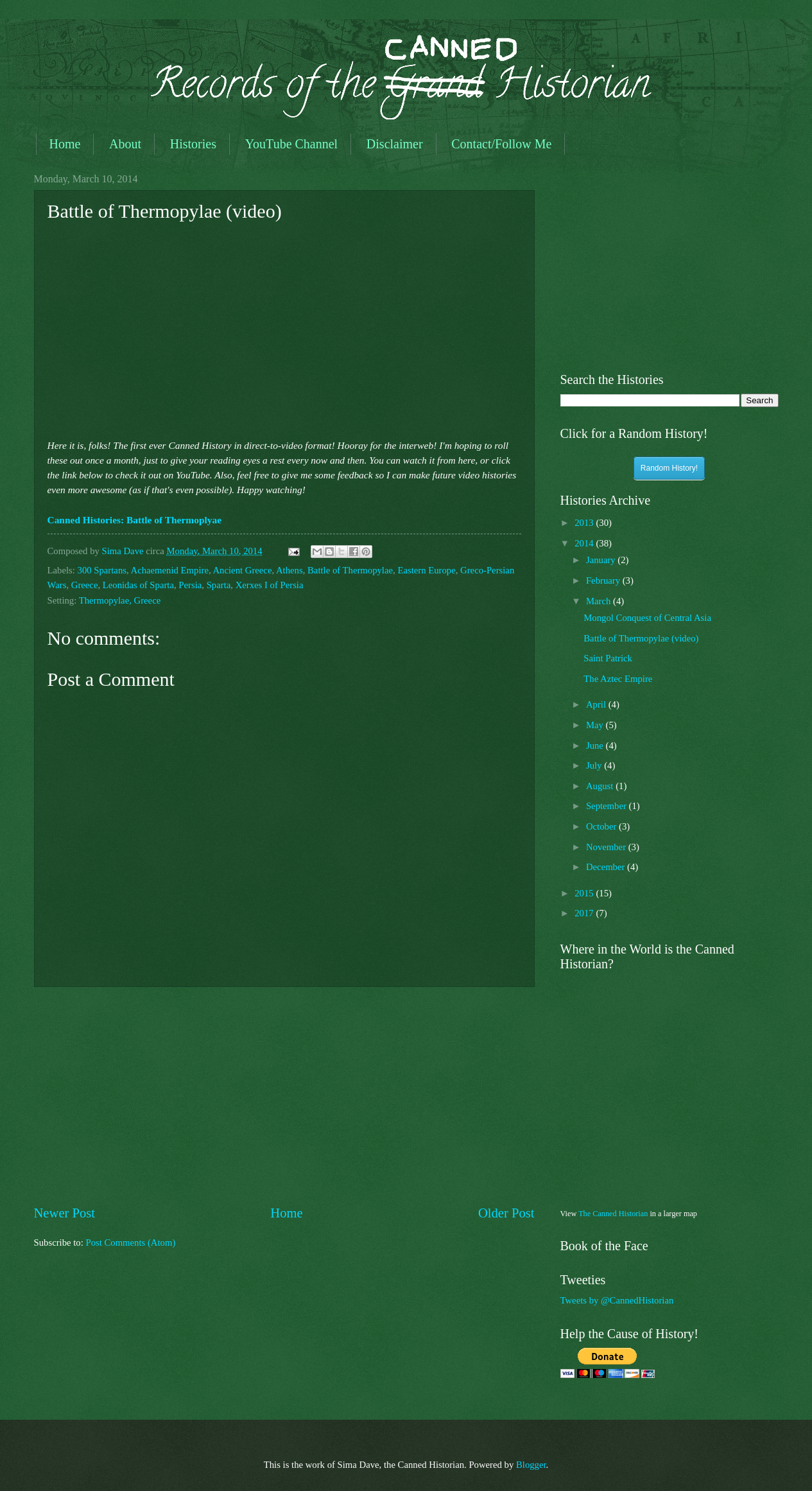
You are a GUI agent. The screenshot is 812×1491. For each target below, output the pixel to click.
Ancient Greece (242, 570)
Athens (289, 570)
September (607, 806)
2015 (585, 893)
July (595, 765)
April (597, 704)
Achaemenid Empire (170, 570)
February (604, 580)
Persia (190, 585)
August (601, 786)
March (599, 601)
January (602, 560)
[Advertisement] (284, 1095)
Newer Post (65, 1213)
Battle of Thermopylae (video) (640, 638)
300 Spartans (102, 570)
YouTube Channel (291, 144)
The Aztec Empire (617, 679)
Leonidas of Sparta (138, 585)
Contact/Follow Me (501, 144)
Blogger (531, 1465)
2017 (585, 913)
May (596, 725)
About (125, 144)
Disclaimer (395, 144)
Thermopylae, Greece (120, 600)
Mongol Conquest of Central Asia (647, 618)
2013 (585, 523)
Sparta (219, 585)
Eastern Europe (426, 570)
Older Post (506, 1213)
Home (65, 144)
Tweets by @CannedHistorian (617, 1300)
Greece (84, 585)
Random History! (669, 468)
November (607, 847)
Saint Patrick (607, 658)
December (606, 867)
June (596, 745)
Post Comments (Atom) (130, 1242)
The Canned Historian (613, 1213)
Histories (193, 144)
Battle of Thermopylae (350, 570)
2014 (585, 543)
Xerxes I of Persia (270, 585)
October (602, 826)
